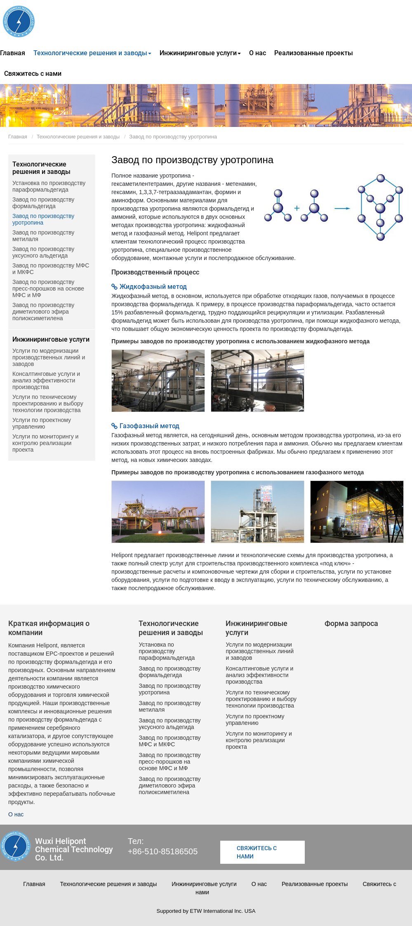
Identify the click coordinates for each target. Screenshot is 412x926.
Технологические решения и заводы (78, 137)
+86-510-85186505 (163, 851)
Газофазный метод (149, 426)
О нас (257, 53)
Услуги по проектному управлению (41, 423)
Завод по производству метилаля (43, 235)
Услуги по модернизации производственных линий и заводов (48, 357)
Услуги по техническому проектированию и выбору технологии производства (47, 403)
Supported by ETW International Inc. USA (206, 911)
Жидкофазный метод (153, 287)
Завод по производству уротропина (43, 219)
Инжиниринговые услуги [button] (200, 53)
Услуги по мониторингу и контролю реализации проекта (45, 443)
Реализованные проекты (313, 53)
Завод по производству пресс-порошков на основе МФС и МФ (48, 288)
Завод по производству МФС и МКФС (50, 268)
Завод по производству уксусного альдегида (43, 252)
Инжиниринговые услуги (50, 339)
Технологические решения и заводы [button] (92, 53)
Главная (12, 53)
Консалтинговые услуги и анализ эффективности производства (46, 380)
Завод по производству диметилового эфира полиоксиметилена (43, 311)
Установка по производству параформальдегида (48, 186)
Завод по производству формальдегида (43, 202)
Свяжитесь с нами (32, 73)
